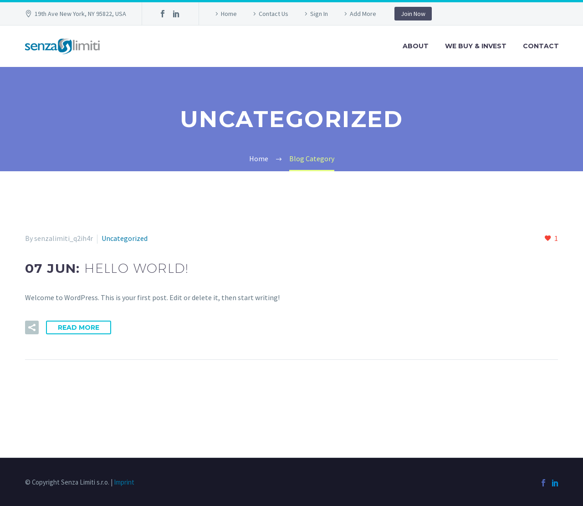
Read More (78, 327)
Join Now (413, 14)
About (416, 46)
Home (229, 14)
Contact (541, 46)
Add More (363, 14)
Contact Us (273, 14)
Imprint (124, 482)
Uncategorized (125, 238)
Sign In (319, 14)
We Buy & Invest (475, 46)
